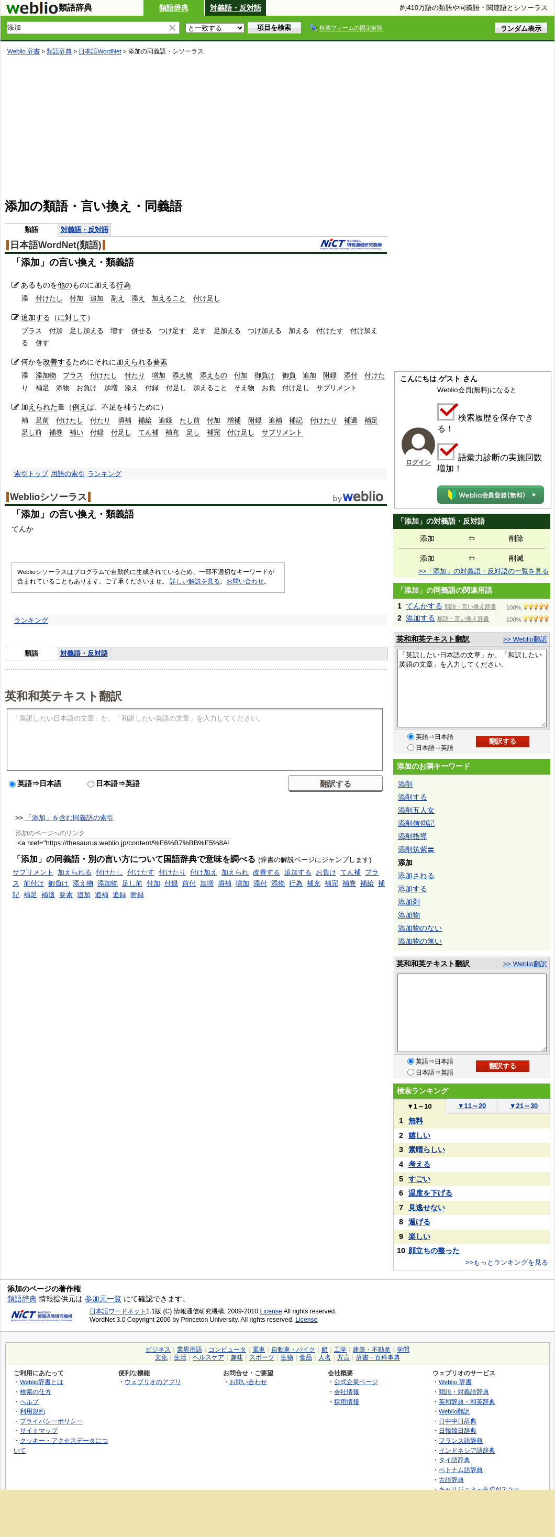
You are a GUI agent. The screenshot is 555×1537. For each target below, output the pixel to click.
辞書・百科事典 (378, 1357)
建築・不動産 (372, 1349)
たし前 (190, 420)
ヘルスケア (208, 1357)
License (271, 1311)
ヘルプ (29, 1401)
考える (419, 1164)
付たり (135, 375)
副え (118, 298)
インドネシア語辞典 (467, 1450)
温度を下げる (430, 1193)
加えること (169, 298)
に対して (72, 317)
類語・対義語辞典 (464, 1391)
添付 (351, 375)
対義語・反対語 (235, 8)
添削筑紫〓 (416, 849)
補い (76, 432)
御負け (264, 375)
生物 (287, 1357)
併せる (141, 331)
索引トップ (31, 474)
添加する (420, 618)
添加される (416, 875)
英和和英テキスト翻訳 (63, 695)
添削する (412, 797)
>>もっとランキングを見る (506, 1262)
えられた (43, 407)
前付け (34, 883)
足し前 (31, 432)
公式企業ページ (356, 1381)
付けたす (329, 331)
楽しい (419, 1236)
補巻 (56, 432)
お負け (86, 388)
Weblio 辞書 (23, 51)
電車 (258, 1349)
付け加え (203, 872)
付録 (152, 388)
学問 (403, 1349)
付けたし (49, 298)
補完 (213, 432)
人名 (324, 1357)
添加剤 (409, 902)
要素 (160, 362)
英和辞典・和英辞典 (467, 1401)
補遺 (351, 420)
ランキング (104, 474)
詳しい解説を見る (195, 581)
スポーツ (261, 1357)
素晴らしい (426, 1149)
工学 (340, 1349)
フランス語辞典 (461, 1440)
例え (79, 407)
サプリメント (336, 388)
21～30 (523, 1106)
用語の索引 (68, 474)
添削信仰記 (416, 823)
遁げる (419, 1222)
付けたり (323, 420)
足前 (42, 420)
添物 (63, 388)
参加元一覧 (103, 1299)
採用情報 (346, 1401)
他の (65, 285)
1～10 (419, 1106)
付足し (176, 388)
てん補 (148, 432)
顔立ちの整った (434, 1250)
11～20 (472, 1106)
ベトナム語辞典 (461, 1469)
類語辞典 (173, 8)
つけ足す (172, 331)
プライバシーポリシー (51, 1421)
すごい (419, 1179)
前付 (189, 883)
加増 (111, 388)
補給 (145, 420)
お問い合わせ (245, 581)
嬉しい (419, 1135)
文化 (161, 1357)
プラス (31, 331)
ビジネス (158, 1349)
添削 (405, 784)
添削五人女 (416, 810)
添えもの (213, 375)
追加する (35, 317)
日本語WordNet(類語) (56, 245)
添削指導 (412, 836)
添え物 (182, 375)
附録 (330, 375)
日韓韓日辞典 (457, 1430)
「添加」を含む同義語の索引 (69, 818)
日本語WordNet (100, 51)
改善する (57, 362)
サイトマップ (39, 1430)
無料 (415, 1120)
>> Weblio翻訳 (525, 639)
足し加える (87, 331)
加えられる (134, 362)
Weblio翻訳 (454, 1411)
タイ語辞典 (454, 1459)
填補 (124, 420)
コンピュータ (227, 1349)
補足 (42, 388)
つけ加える (265, 331)
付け (357, 331)
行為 (123, 285)
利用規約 (32, 1411)
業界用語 (189, 1349)
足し (193, 432)
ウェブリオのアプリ (153, 1381)
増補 (234, 420)
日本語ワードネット (118, 1311)
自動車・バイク (293, 1349)
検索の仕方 (35, 1391)
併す (42, 343)
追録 (165, 420)
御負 (289, 375)
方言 (343, 1357)
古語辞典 (451, 1479)
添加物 (46, 375)
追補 (275, 420)
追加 (97, 298)
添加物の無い (420, 941)
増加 (158, 375)
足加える (227, 331)
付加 (76, 298)
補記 (296, 420)
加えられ (235, 872)
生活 (180, 1357)
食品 (305, 1357)
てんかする (424, 606)
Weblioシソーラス (48, 497)
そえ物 (244, 388)
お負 (268, 388)
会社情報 (346, 1391)
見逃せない (426, 1207)
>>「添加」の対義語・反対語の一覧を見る (483, 571)
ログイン (418, 462)
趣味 (236, 1357)
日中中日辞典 (457, 1421)
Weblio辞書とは (41, 1381)
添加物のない (420, 928)
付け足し (206, 298)
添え (138, 298)
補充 (172, 432)
